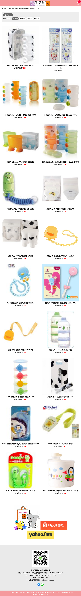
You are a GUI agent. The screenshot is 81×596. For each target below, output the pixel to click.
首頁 (5, 8)
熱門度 (15, 18)
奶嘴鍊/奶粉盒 (34, 8)
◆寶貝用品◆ (23, 8)
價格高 (36, 18)
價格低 (29, 18)
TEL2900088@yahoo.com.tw (44, 580)
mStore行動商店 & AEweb (65, 592)
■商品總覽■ (13, 8)
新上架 (22, 18)
